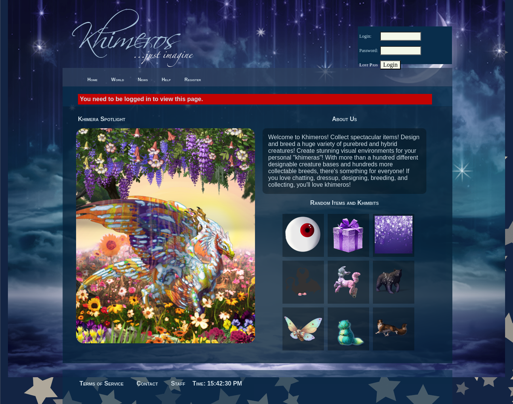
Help (166, 79)
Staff (178, 383)
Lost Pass (368, 65)
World (117, 79)
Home (92, 79)
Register (193, 79)
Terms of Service (101, 383)
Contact (147, 383)
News (143, 79)
